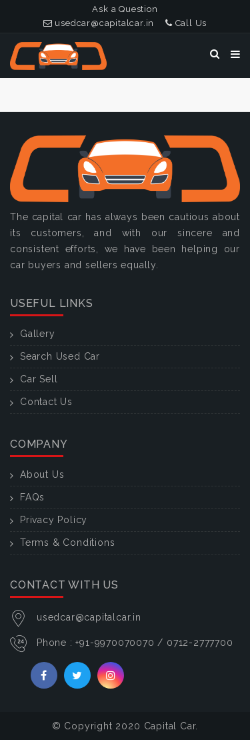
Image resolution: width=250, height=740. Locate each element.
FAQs (32, 497)
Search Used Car (60, 356)
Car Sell (38, 379)
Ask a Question (124, 9)
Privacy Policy (53, 519)
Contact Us (46, 401)
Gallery (37, 333)
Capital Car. (171, 726)
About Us (42, 474)
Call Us (186, 23)
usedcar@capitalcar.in (98, 23)
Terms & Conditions (67, 542)
